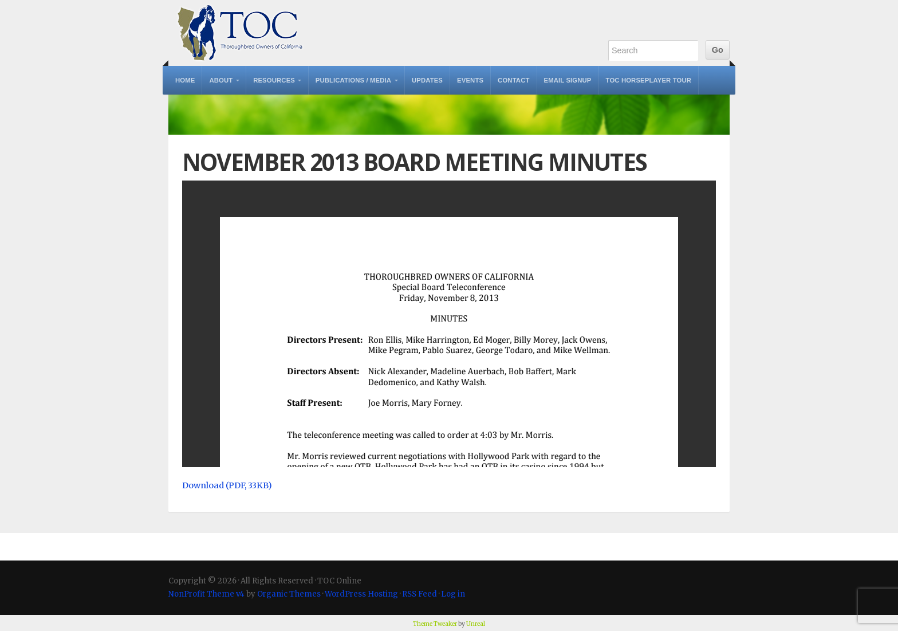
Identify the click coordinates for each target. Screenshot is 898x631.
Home (185, 80)
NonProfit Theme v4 (206, 594)
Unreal (475, 624)
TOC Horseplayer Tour (649, 80)
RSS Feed (419, 594)
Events (470, 80)
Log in (453, 594)
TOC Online (240, 33)
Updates (427, 80)
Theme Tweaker (435, 624)
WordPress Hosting (361, 594)
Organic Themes (289, 594)
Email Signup (568, 80)
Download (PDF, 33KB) (227, 485)
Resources (274, 80)
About (221, 80)
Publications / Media (353, 80)
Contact (513, 80)
